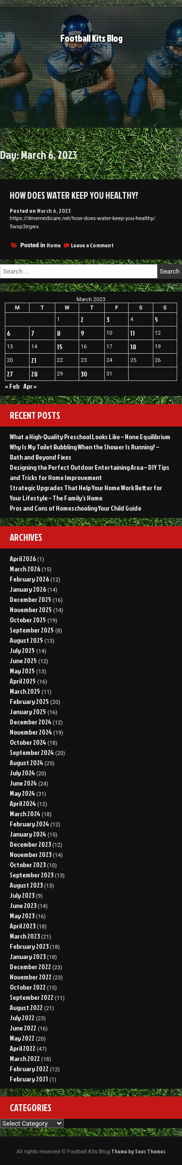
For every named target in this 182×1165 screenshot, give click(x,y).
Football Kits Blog (91, 39)
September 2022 (31, 997)
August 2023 (26, 885)
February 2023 (29, 946)
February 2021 (29, 1078)
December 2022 (30, 966)
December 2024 (30, 721)
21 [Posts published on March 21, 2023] (33, 360)
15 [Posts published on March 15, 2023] (60, 346)
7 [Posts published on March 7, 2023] (32, 333)
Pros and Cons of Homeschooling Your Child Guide (75, 508)
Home (54, 245)
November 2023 (30, 854)
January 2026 (28, 589)
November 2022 (30, 976)
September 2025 (32, 629)
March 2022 (25, 1058)
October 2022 (28, 987)
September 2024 (32, 752)
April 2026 (23, 558)
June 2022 (23, 1027)
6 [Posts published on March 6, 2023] (8, 333)
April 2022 (22, 1048)
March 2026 (25, 568)
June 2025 (23, 660)
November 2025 (31, 609)
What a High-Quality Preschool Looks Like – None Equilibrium (90, 436)
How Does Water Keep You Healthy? (74, 195)
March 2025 (25, 691)
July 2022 (22, 1017)
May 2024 (22, 793)
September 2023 (31, 874)
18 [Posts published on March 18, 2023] (133, 346)
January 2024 (28, 834)
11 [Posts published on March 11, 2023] (132, 333)
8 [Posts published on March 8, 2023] (59, 333)
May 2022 (22, 1038)
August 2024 (26, 762)
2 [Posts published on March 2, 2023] (82, 319)
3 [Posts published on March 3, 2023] (107, 319)
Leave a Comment (92, 245)
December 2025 (30, 599)
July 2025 (22, 650)
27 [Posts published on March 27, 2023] (10, 373)
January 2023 (28, 956)
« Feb (12, 386)
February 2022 (29, 1068)
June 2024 (23, 783)
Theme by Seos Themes (138, 1151)
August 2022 (26, 1007)
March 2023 (25, 936)
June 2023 (23, 905)
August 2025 (26, 640)
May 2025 (22, 670)
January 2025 (28, 711)
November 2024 (31, 732)
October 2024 (28, 742)
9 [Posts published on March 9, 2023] (82, 333)
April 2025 (23, 680)
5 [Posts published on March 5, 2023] (156, 319)
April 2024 (23, 803)
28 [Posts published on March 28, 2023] (34, 373)
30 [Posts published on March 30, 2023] (84, 373)
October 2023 (28, 864)
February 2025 (29, 701)
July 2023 (22, 895)
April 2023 (22, 925)
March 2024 (25, 813)
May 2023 (22, 915)
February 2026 (29, 578)
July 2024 (22, 772)
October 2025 (28, 619)
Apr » (30, 386)
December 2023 (30, 844)
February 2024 (29, 823)
